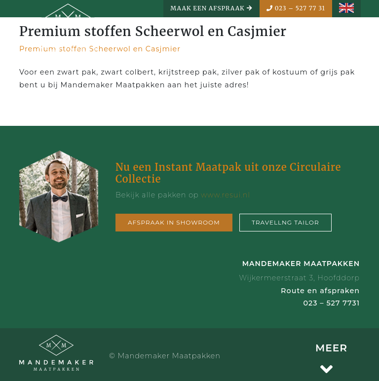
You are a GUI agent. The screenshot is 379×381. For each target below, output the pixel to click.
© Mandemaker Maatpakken (165, 355)
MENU (334, 39)
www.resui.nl (225, 194)
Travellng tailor (285, 222)
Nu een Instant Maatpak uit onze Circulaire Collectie (228, 173)
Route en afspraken (320, 290)
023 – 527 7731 (331, 303)
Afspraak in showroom (174, 222)
